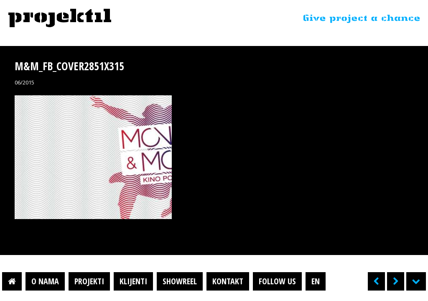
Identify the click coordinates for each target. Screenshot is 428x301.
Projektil (59, 18)
